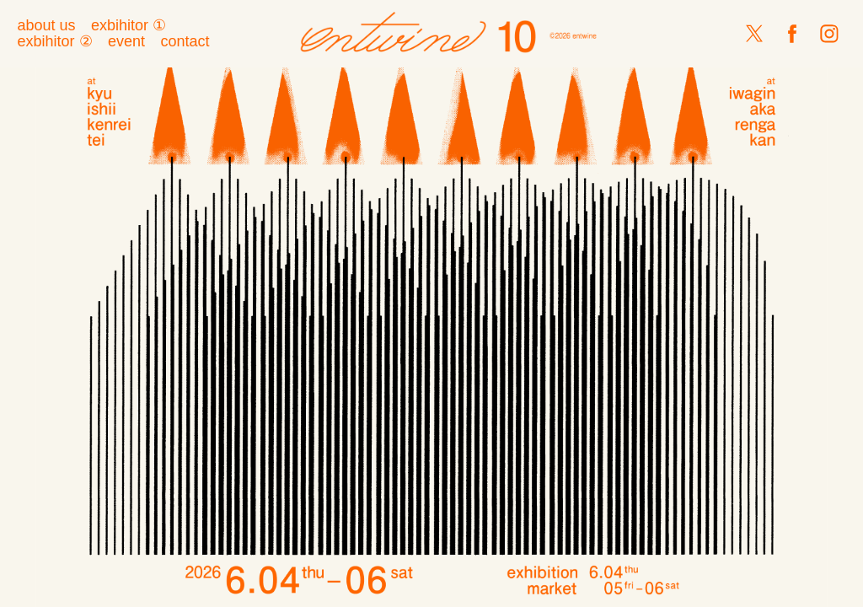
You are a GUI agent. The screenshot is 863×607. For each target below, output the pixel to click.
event (126, 41)
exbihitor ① (128, 25)
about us (46, 25)
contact (184, 41)
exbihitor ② (54, 41)
